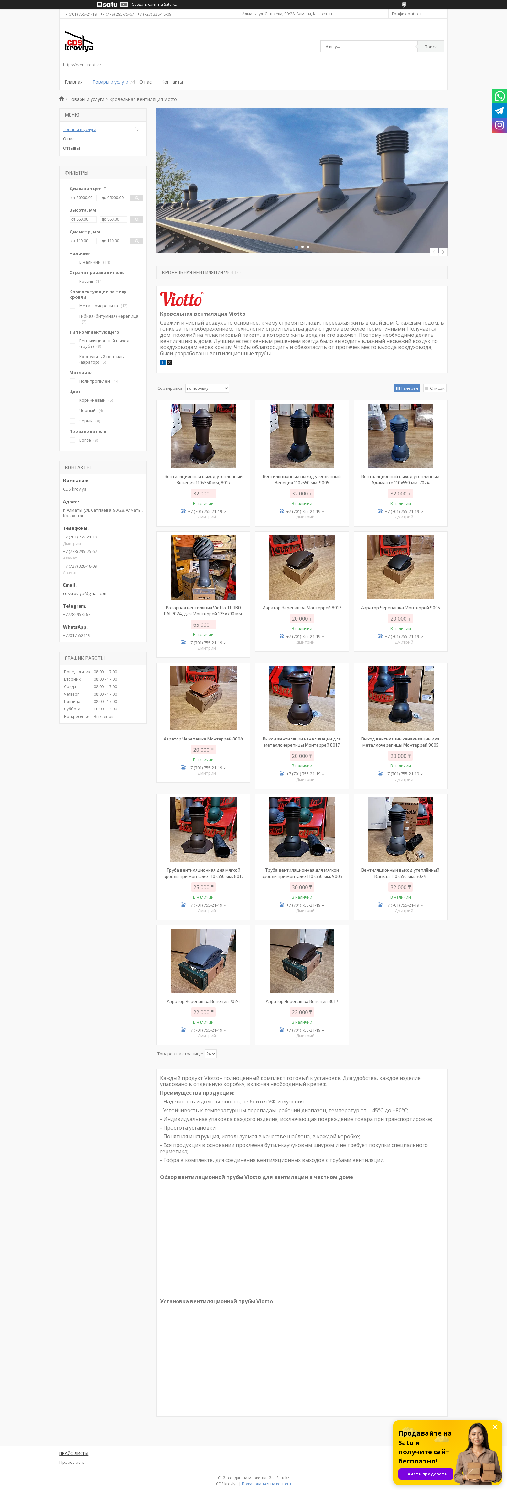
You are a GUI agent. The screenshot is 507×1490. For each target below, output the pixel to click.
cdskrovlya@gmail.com (85, 593)
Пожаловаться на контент (266, 1483)
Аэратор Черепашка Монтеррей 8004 (203, 738)
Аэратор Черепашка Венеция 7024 (203, 1001)
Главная (74, 82)
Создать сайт (144, 4)
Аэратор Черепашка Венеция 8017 (302, 1001)
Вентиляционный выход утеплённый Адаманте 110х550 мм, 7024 (400, 479)
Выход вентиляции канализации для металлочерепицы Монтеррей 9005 (400, 742)
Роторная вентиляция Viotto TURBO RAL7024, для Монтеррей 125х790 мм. (203, 610)
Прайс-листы (72, 1462)
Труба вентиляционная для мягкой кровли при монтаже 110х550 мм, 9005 (302, 873)
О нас (145, 82)
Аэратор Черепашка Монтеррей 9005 (400, 607)
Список (437, 388)
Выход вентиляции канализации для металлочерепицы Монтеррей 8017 (302, 742)
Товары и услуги (110, 82)
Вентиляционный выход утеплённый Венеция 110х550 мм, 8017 (204, 479)
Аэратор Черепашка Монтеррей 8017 (302, 607)
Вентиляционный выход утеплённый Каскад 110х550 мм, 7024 (400, 873)
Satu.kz (282, 1478)
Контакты (172, 82)
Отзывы (71, 148)
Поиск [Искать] (431, 46)
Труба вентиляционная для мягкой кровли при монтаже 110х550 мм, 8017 (203, 873)
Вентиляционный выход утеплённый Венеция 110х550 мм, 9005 (302, 479)
